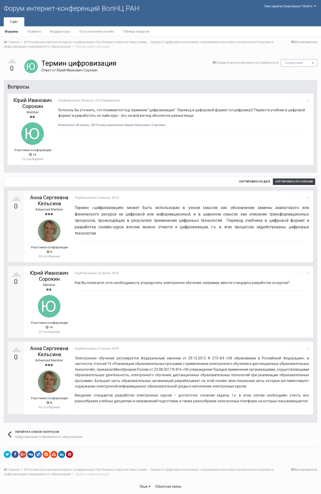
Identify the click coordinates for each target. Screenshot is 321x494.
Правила (34, 31)
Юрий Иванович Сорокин (77, 70)
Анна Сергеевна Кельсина (49, 200)
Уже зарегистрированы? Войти (290, 6)
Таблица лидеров (136, 31)
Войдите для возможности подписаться (247, 62)
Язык (145, 486)
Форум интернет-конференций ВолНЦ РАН (71, 8)
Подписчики (294, 63)
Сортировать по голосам (294, 181)
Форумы (11, 31)
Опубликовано (80, 100)
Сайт (14, 22)
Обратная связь (168, 486)
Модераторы (60, 31)
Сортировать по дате (254, 181)
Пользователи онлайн (96, 31)
